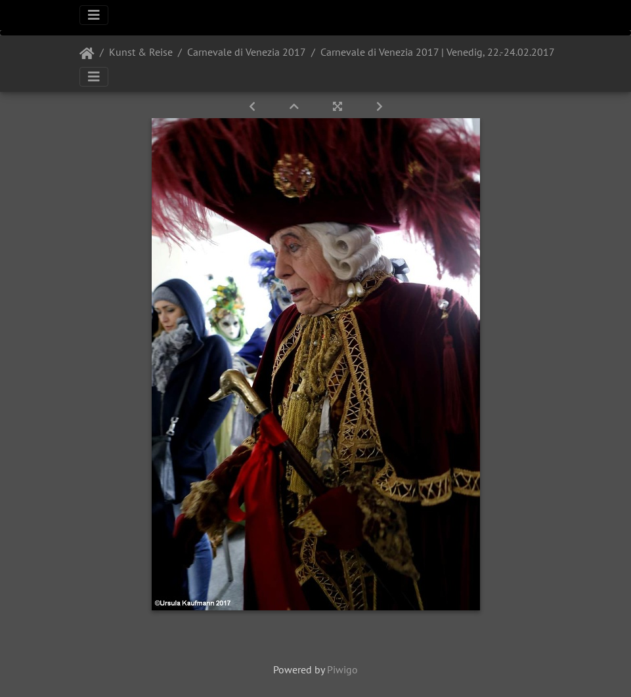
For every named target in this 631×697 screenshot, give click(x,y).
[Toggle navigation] (93, 15)
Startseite (87, 54)
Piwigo (342, 669)
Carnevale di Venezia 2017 (246, 51)
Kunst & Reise (141, 51)
